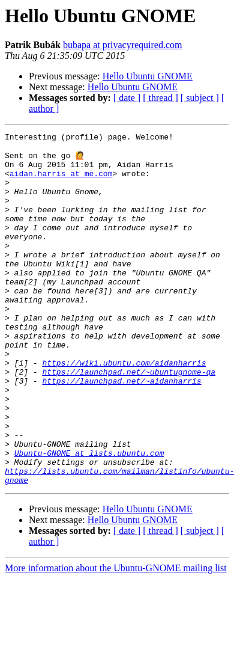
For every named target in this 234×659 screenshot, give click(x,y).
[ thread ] (160, 98)
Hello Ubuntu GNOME (148, 76)
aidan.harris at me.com (61, 181)
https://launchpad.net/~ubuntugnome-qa (128, 419)
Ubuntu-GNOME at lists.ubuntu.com (89, 517)
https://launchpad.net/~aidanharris (121, 430)
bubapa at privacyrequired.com (122, 45)
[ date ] (126, 98)
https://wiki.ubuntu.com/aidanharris (124, 408)
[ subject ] (200, 98)
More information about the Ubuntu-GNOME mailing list (116, 638)
